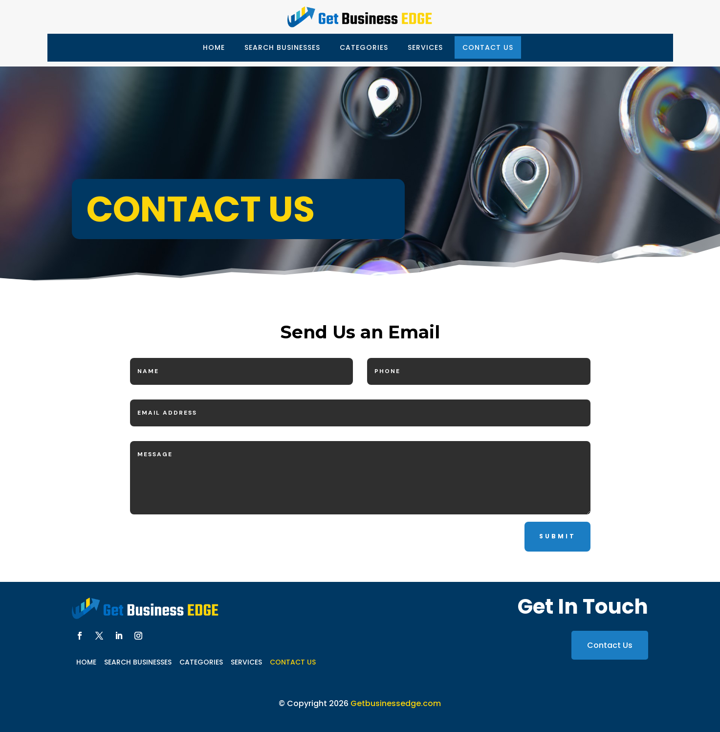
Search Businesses (282, 47)
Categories (364, 47)
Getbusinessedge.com (395, 703)
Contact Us (487, 47)
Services (425, 47)
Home (214, 47)
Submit (557, 536)
